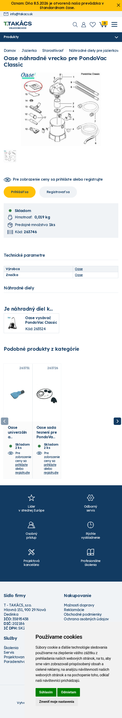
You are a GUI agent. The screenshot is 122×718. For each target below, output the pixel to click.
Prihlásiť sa (19, 192)
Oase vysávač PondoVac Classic (41, 320)
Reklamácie (74, 613)
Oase (78, 269)
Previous (4, 423)
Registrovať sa (58, 192)
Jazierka (29, 51)
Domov (10, 51)
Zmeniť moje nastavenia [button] (56, 701)
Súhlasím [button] (46, 692)
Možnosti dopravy (79, 608)
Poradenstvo (15, 664)
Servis (9, 655)
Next (117, 423)
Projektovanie (15, 660)
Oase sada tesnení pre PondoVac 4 (47, 438)
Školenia (11, 651)
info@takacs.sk (18, 14)
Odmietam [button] (68, 692)
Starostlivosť (52, 51)
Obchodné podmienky (83, 617)
